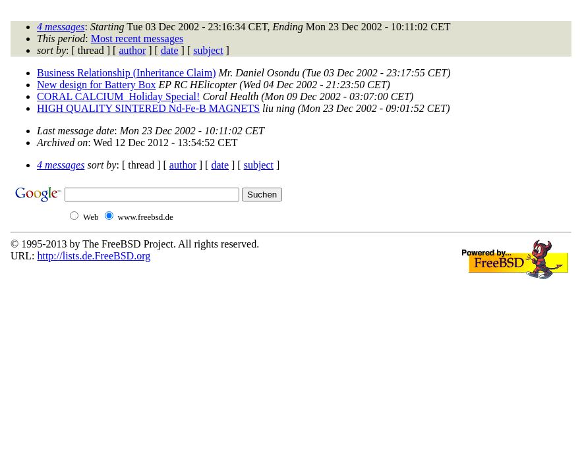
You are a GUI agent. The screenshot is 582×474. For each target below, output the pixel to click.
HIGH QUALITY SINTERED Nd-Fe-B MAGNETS (148, 108)
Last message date (75, 130)
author (132, 50)
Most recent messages (137, 38)
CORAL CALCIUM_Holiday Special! (118, 96)
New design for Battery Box (96, 84)
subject (208, 50)
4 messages (60, 26)
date (170, 50)
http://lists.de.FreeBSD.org (93, 255)
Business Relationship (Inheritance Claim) (126, 72)
